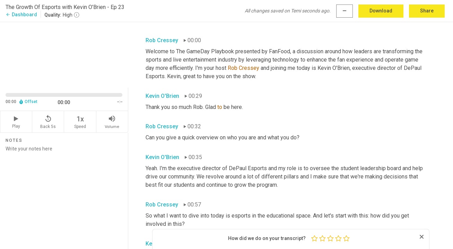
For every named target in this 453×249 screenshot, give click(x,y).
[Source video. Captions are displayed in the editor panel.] (64, 54)
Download (380, 10)
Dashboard (21, 14)
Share (427, 10)
